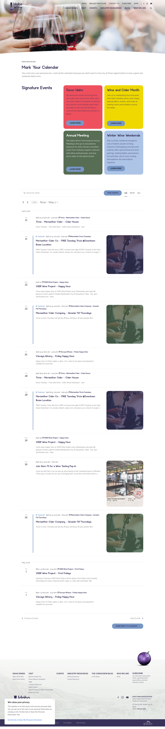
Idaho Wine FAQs (18, 679)
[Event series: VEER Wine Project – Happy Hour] (55, 285)
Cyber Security (80, 725)
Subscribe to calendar (126, 629)
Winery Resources (73, 679)
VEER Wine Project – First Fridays (53, 575)
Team (118, 679)
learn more (75, 125)
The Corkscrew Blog (102, 676)
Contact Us (114, 3)
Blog (127, 8)
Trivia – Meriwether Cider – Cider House (57, 224)
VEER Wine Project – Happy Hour (53, 288)
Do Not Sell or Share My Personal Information (25, 720)
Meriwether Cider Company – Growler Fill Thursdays (63, 315)
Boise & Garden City (35, 679)
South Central (33, 689)
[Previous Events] (23, 204)
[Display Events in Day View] (138, 195)
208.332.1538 (141, 711)
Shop (136, 3)
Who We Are (140, 8)
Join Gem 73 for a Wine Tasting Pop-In (56, 468)
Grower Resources (73, 682)
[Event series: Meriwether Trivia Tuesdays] (79, 239)
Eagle (30, 684)
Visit (83, 8)
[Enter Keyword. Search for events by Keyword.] (63, 195)
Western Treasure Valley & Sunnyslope (41, 692)
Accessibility (67, 725)
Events (93, 8)
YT (151, 3)
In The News (96, 679)
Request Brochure (97, 3)
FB (144, 3)
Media (84, 3)
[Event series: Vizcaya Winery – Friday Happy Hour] (73, 354)
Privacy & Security (53, 725)
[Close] (53, 699)
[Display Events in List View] (125, 195)
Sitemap (40, 725)
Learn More (115, 126)
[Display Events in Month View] (132, 195)
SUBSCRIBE (137, 676)
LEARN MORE (115, 171)
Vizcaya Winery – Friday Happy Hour (55, 358)
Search (151, 8)
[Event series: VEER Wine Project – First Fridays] (70, 572)
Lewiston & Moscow (35, 687)
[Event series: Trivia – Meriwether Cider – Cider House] (74, 220)
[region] (30, 711)
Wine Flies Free (33, 695)
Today (34, 205)
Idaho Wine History (19, 682)
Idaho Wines (71, 8)
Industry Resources (110, 8)
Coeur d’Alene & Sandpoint (37, 682)
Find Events (112, 195)
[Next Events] (27, 204)
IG (147, 3)
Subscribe (126, 3)
